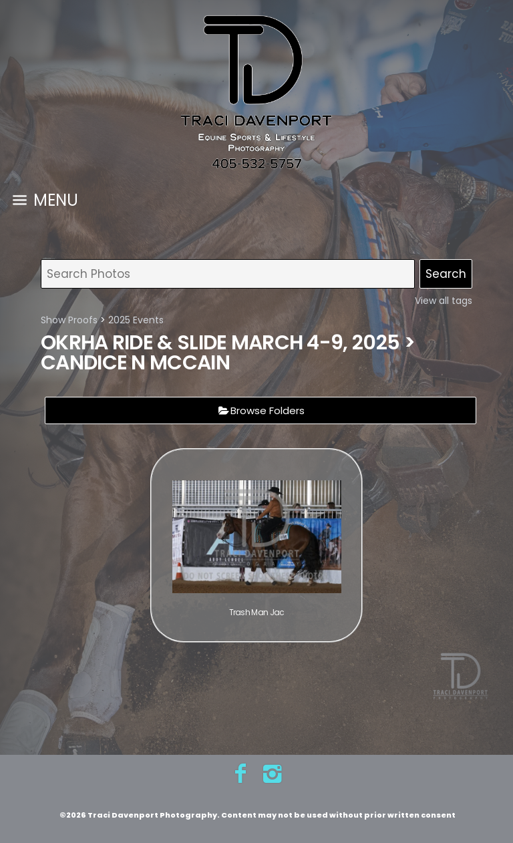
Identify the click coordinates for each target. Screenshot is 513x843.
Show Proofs (69, 320)
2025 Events (136, 320)
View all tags (443, 300)
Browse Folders (267, 410)
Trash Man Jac (257, 612)
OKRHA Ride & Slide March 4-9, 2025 (220, 343)
